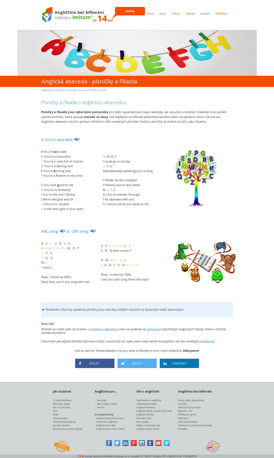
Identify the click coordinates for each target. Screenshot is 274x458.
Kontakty (182, 429)
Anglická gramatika (146, 403)
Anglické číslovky (145, 414)
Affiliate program (187, 414)
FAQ (55, 411)
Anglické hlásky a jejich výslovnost (154, 411)
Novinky (182, 403)
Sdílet (89, 363)
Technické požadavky (64, 421)
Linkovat (175, 363)
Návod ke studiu (61, 403)
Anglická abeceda (145, 407)
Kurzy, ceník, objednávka (191, 400)
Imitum (176, 13)
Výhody (190, 13)
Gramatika (71, 90)
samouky (101, 400)
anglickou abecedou (104, 329)
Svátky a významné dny (148, 425)
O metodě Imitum (62, 400)
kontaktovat (207, 341)
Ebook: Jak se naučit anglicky (68, 429)
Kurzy (162, 13)
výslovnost (153, 329)
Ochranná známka (187, 421)
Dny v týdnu (142, 421)
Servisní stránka (61, 425)
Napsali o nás (185, 411)
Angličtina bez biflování (53, 90)
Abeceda (83, 90)
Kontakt (205, 13)
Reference (183, 418)
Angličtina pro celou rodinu (110, 429)
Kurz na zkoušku (61, 407)
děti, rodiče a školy (107, 403)
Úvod (150, 13)
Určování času (143, 418)
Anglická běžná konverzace (110, 418)
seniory (101, 407)
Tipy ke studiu (60, 418)
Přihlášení (221, 13)
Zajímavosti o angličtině (148, 400)
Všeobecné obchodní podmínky (195, 425)
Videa (56, 414)
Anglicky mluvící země (147, 429)
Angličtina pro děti (105, 425)
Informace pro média (189, 407)
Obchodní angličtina (106, 421)
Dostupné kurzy (104, 414)
